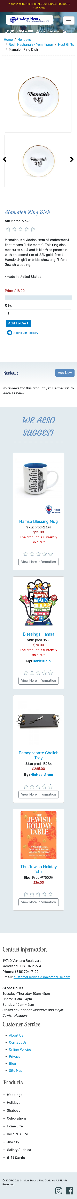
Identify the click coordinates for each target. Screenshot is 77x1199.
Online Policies (20, 1049)
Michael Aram (41, 775)
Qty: (8, 305)
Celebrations (16, 1118)
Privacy (15, 1057)
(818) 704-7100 (21, 31)
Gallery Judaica (19, 1150)
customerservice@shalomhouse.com (42, 977)
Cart (67, 31)
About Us (16, 1035)
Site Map (15, 1071)
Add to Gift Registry (26, 332)
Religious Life (17, 1134)
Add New (65, 373)
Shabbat (13, 1111)
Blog (12, 1064)
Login (41, 31)
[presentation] (4, 159)
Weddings (14, 1095)
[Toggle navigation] (69, 20)
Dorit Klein (42, 661)
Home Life (15, 1126)
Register (54, 31)
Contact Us (17, 1042)
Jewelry (13, 1142)
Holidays (13, 1103)
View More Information (38, 562)
